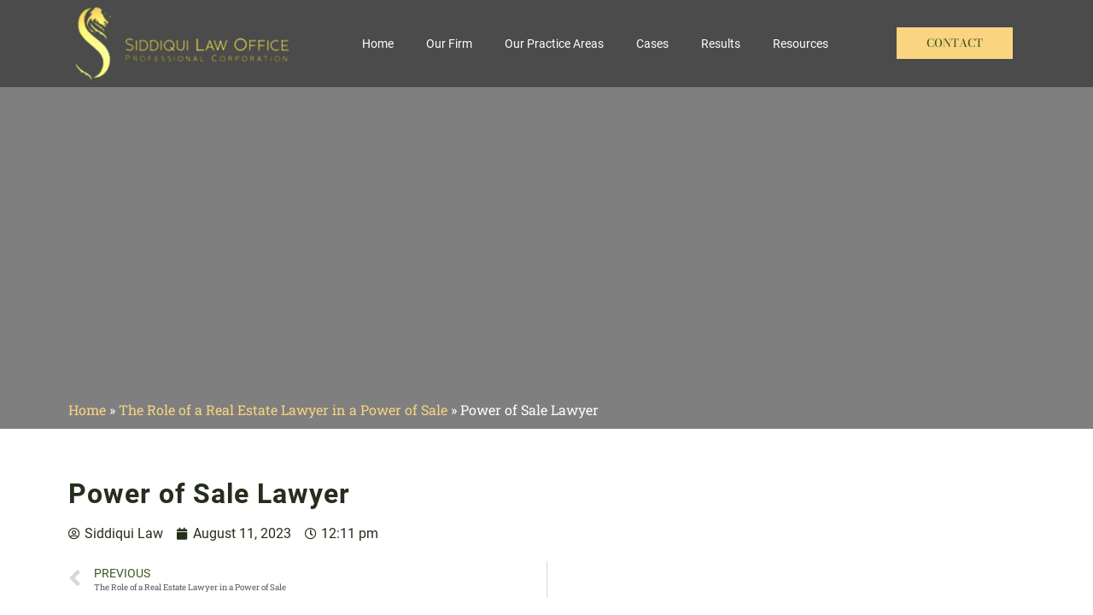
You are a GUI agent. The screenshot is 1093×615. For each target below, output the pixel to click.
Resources (800, 43)
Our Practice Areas (554, 43)
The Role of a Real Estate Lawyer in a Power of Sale (283, 410)
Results (720, 43)
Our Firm (449, 43)
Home (378, 43)
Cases (652, 43)
